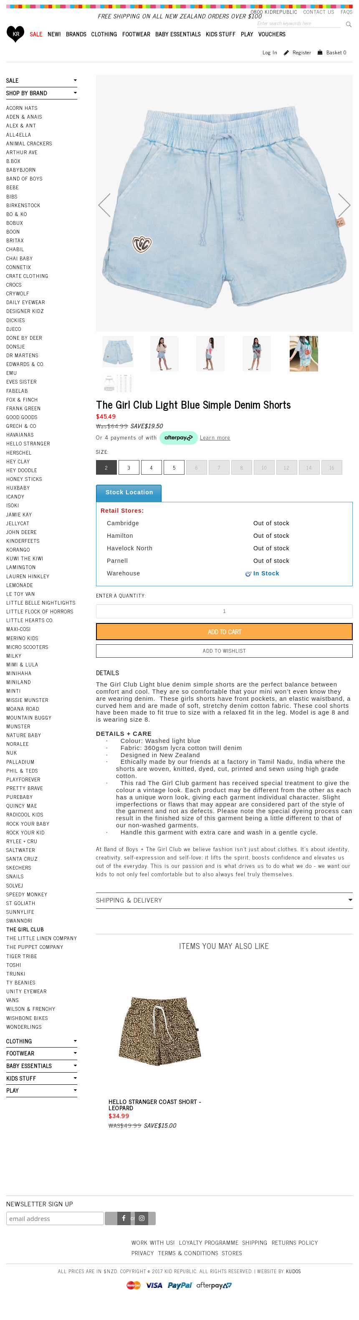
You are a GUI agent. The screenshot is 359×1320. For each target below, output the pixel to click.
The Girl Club (25, 943)
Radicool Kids (24, 828)
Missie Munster (27, 714)
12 (287, 482)
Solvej (14, 899)
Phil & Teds (22, 785)
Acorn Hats (22, 122)
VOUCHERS (272, 48)
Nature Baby (23, 749)
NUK (11, 767)
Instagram (141, 1232)
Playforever (23, 793)
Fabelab (17, 405)
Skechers (18, 881)
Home (15, 48)
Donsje (15, 360)
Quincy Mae (21, 820)
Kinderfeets (23, 555)
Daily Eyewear (25, 316)
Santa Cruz (22, 873)
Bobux (14, 237)
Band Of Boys (24, 192)
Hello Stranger (28, 457)
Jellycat (18, 537)
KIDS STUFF (221, 48)
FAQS (347, 12)
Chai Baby (19, 272)
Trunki (15, 988)
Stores (232, 1267)
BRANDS (76, 48)
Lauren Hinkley (28, 590)
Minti (13, 705)
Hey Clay (18, 475)
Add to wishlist (224, 665)
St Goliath (20, 917)
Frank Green (23, 422)
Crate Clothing (27, 290)
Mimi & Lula (22, 678)
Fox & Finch (22, 413)
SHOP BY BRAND (26, 107)
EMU (11, 387)
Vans (12, 1014)
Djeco (13, 343)
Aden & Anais (24, 131)
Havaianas (20, 449)
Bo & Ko (16, 228)
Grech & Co (21, 440)
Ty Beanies (20, 996)
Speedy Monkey (27, 908)
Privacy (142, 1267)
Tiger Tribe (21, 970)
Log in (270, 66)
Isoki (12, 519)
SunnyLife (20, 926)
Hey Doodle (21, 484)
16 (332, 482)
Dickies (15, 334)
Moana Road (22, 723)
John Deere (21, 546)
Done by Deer (24, 352)
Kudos (293, 1285)
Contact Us (318, 12)
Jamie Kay (19, 528)
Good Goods (22, 431)
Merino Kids (22, 652)
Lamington (21, 581)
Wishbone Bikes (27, 1032)
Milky (14, 670)
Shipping (255, 1256)
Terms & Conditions (188, 1267)
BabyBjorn (21, 184)
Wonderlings (24, 1041)
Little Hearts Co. (30, 634)
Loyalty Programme (209, 1256)
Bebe (12, 201)
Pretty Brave (24, 802)
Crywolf (17, 307)
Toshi (13, 979)
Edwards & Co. (25, 378)
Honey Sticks (24, 493)
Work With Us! (153, 1256)
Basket (336, 66)
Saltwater (20, 864)
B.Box (13, 175)
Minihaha (19, 687)
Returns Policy (295, 1256)
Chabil (15, 263)
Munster (18, 740)
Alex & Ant (21, 139)
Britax (15, 254)
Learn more (215, 451)
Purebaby (19, 811)
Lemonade (19, 599)
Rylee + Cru (22, 855)
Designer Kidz (25, 325)
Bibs (12, 210)
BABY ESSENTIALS (178, 48)
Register (302, 66)
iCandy (15, 510)
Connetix (18, 281)
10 (264, 482)
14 (309, 482)
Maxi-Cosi (18, 643)
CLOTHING (104, 48)
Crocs (14, 299)
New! (54, 48)
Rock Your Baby (28, 838)
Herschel (19, 467)
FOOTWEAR (136, 48)
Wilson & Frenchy (31, 1023)
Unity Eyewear (26, 1005)
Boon (13, 246)
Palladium (20, 776)
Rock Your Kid (25, 846)
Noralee (17, 758)
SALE (36, 48)
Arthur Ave (22, 166)
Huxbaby (18, 502)
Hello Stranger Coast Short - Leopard (155, 1118)
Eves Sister (21, 396)
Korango (18, 564)
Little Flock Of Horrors (39, 625)
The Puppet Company (34, 961)
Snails (15, 890)
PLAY (247, 48)
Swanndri (19, 935)
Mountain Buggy (29, 731)
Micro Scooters (27, 661)
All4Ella (18, 149)
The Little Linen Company (41, 952)
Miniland (18, 696)
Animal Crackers (29, 157)
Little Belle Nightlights (41, 617)
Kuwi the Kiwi (24, 572)
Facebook (124, 1232)
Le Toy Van (20, 608)
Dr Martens (22, 369)
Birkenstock (23, 219)
